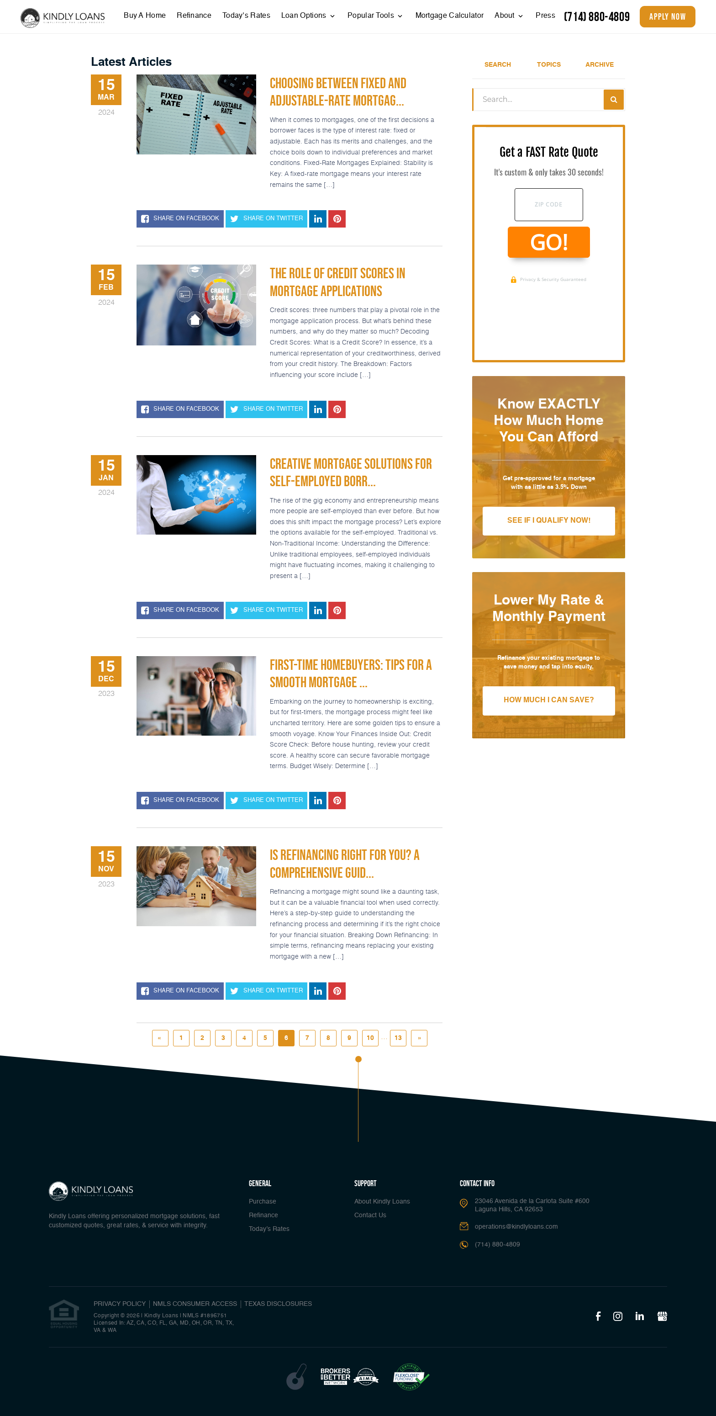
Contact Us (370, 1215)
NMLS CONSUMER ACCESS (195, 1304)
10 (370, 1038)
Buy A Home (145, 16)
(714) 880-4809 (597, 17)
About (505, 16)
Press (545, 16)
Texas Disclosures (278, 1304)
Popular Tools (371, 16)
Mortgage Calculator (450, 16)
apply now (667, 16)
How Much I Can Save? (549, 700)
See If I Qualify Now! (548, 521)
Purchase (262, 1202)
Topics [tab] (549, 65)
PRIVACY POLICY (120, 1304)
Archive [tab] (599, 65)
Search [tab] (497, 65)
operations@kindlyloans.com (516, 1227)
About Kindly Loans (382, 1202)
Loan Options (304, 16)
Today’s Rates (246, 16)
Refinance (194, 16)
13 (398, 1038)
